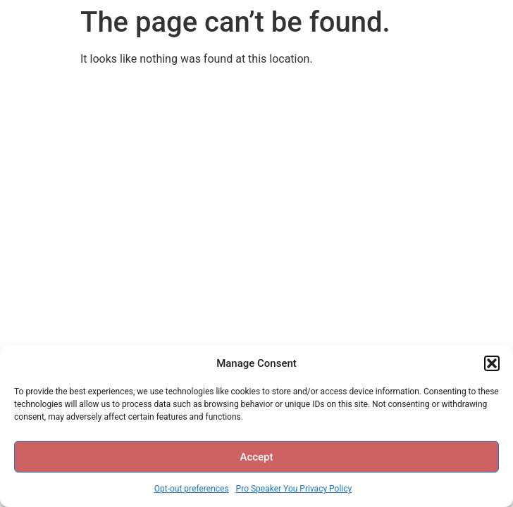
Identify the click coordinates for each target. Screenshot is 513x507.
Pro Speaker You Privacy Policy (294, 489)
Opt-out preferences (191, 489)
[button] (492, 363)
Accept (256, 457)
